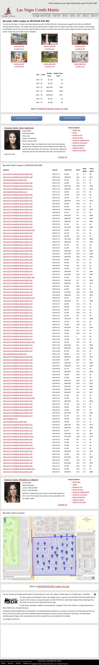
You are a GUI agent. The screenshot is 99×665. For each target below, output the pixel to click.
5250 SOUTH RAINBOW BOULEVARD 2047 (18, 236)
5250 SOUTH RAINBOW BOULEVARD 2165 (18, 227)
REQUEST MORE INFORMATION (27, 118)
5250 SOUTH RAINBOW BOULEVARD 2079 (18, 286)
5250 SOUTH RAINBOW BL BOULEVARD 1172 (19, 448)
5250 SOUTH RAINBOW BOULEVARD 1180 (18, 177)
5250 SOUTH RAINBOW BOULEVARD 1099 (18, 466)
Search (72, 16)
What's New (57, 16)
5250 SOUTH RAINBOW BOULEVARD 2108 (18, 204)
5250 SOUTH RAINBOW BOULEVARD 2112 (18, 212)
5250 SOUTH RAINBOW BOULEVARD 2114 (18, 336)
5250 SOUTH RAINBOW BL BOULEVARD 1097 (19, 277)
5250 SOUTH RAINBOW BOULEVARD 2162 (18, 380)
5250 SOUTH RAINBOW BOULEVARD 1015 (18, 268)
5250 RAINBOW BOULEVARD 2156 (15, 180)
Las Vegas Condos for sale (42, 16)
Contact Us (94, 16)
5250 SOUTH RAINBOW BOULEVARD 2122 (18, 307)
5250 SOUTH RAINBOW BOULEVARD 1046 (18, 324)
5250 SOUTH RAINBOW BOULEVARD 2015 (18, 339)
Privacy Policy (42, 661)
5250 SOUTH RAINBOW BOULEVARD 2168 (18, 195)
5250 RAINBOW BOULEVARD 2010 (15, 422)
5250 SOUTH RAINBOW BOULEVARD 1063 (18, 433)
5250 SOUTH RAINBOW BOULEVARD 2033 (18, 280)
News (79, 16)
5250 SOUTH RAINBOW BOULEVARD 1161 (18, 395)
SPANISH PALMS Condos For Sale (53, 109)
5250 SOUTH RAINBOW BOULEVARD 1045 (18, 262)
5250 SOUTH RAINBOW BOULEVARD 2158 (18, 209)
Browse (65, 16)
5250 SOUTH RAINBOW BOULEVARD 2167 (18, 198)
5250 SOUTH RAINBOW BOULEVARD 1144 (18, 242)
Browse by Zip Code (79, 150)
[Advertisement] (49, 641)
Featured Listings (78, 148)
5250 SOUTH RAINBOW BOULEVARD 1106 (18, 174)
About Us (86, 16)
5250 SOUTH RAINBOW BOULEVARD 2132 (18, 201)
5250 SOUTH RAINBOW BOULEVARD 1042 (18, 451)
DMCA (59, 661)
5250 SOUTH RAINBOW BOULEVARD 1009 (18, 260)
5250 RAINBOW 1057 (10, 419)
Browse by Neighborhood (81, 140)
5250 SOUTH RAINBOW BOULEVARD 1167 (18, 215)
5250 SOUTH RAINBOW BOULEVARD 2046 (18, 257)
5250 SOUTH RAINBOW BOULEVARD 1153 (18, 348)
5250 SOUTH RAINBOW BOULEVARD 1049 (18, 333)
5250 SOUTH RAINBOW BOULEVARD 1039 (18, 413)
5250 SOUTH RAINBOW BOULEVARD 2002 (18, 186)
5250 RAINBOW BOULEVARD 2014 (15, 354)
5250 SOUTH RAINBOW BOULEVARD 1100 (18, 445)
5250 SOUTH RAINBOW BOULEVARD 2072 (18, 310)
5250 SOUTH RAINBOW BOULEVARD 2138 (18, 248)
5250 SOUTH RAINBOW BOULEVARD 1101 (18, 327)
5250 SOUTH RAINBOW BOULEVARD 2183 (18, 239)
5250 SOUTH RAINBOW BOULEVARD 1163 (18, 351)
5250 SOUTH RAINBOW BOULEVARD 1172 (18, 245)
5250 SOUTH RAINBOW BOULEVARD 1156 (18, 457)
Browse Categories (79, 145)
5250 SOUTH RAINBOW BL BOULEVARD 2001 (19, 398)
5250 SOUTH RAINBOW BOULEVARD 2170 (18, 265)
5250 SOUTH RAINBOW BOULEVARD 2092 (18, 357)
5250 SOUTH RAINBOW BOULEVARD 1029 (18, 274)
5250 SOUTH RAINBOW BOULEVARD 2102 (18, 374)
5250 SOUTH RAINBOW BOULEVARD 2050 (18, 233)
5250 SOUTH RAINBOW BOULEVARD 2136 (18, 295)
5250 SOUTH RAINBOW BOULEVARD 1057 (18, 218)
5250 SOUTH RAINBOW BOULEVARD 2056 (18, 283)
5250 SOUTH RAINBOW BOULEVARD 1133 (18, 315)
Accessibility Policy (51, 661)
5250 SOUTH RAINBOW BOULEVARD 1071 (18, 371)
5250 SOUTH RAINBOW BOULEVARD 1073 (18, 321)
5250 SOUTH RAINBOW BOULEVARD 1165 (18, 410)
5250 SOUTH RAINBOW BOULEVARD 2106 (18, 221)
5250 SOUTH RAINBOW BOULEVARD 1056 (18, 318)
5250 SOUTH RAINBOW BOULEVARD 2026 (18, 206)
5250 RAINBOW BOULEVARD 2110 (15, 192)
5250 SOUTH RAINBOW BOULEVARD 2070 (18, 271)
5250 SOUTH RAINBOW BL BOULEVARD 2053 (19, 230)
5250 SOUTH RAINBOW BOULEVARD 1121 (18, 254)
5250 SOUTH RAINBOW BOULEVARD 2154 (18, 330)
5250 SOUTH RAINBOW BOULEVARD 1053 (18, 472)
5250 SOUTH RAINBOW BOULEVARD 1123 (18, 189)
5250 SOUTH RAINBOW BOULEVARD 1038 (18, 363)
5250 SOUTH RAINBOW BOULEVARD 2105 (18, 289)
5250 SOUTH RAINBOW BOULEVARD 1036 (18, 407)
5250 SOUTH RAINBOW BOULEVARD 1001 (18, 224)
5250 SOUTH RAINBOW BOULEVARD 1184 (18, 304)
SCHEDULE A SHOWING (72, 118)
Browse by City (77, 135)
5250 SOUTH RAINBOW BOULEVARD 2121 (18, 313)
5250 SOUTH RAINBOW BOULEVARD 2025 (18, 383)
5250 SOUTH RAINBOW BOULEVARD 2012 (18, 345)
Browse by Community (80, 143)
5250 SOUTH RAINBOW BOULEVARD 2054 (18, 366)
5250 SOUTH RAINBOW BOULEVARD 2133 (18, 301)
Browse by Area (78, 138)
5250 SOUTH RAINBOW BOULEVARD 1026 (18, 369)
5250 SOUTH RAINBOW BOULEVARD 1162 (18, 292)
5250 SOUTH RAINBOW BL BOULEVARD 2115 (19, 298)
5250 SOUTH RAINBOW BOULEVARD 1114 (18, 460)
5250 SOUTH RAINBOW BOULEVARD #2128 (18, 436)
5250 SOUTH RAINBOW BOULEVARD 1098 (18, 183)
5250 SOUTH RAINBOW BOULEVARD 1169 (18, 463)
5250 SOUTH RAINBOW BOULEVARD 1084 (18, 251)
